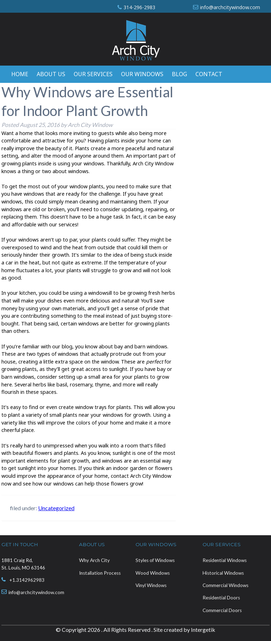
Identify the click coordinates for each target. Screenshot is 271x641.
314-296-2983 (139, 7)
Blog (179, 74)
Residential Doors (221, 597)
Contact (208, 74)
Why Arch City (94, 560)
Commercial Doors (222, 610)
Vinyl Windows (151, 585)
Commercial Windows (225, 585)
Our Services (93, 74)
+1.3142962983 (26, 580)
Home (19, 74)
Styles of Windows (155, 560)
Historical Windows (223, 573)
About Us (51, 74)
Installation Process (100, 573)
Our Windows (142, 74)
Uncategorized (56, 508)
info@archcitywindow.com (230, 7)
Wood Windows (153, 573)
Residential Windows (225, 560)
